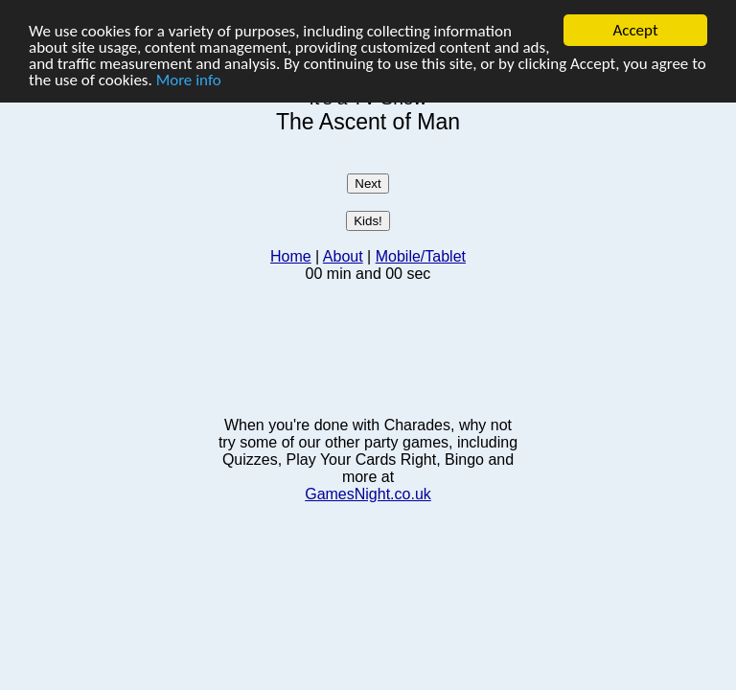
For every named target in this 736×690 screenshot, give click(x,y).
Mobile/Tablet (421, 256)
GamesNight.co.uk (368, 494)
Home (290, 256)
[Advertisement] (368, 348)
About (343, 256)
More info (188, 79)
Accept (634, 30)
